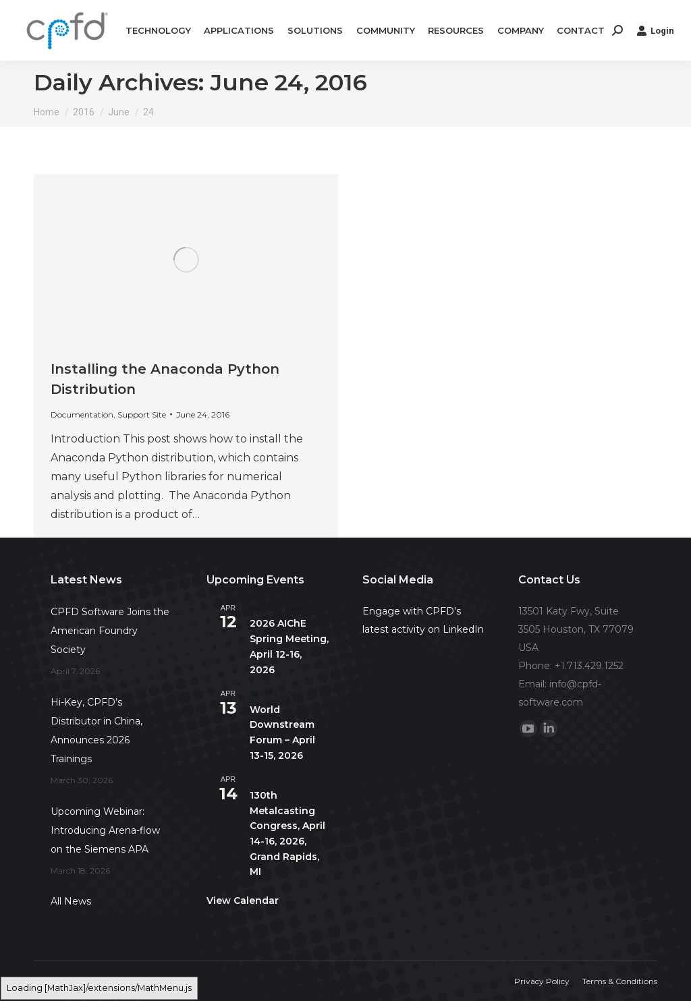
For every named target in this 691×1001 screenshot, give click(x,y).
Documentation (82, 414)
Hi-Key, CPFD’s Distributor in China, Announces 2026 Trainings (96, 730)
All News (71, 901)
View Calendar (242, 900)
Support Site (141, 414)
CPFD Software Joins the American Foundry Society (110, 631)
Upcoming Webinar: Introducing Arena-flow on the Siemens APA (105, 830)
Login (655, 30)
